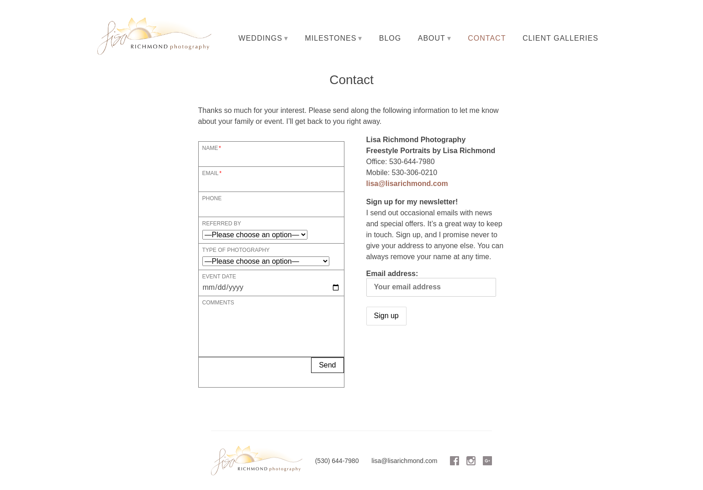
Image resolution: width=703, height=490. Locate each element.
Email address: (431, 283)
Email (210, 173)
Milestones (331, 38)
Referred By (221, 223)
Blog (390, 38)
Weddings (260, 38)
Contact (487, 38)
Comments (218, 302)
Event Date (219, 276)
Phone (212, 198)
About (431, 38)
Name (210, 148)
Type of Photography (236, 250)
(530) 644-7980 (337, 461)
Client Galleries (560, 38)
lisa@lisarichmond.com (407, 183)
